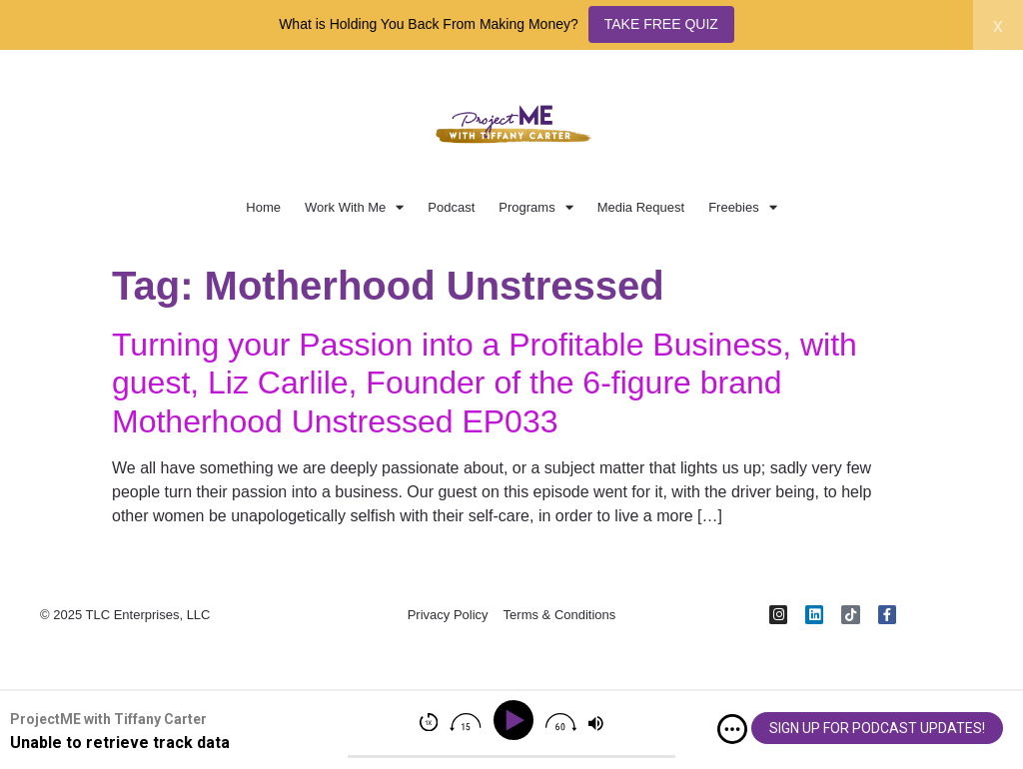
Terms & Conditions (560, 615)
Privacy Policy (448, 615)
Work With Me (354, 207)
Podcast (451, 207)
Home (263, 207)
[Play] (517, 720)
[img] (732, 729)
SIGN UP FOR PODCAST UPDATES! (877, 728)
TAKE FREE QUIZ (661, 24)
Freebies (742, 207)
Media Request (640, 207)
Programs (535, 207)
